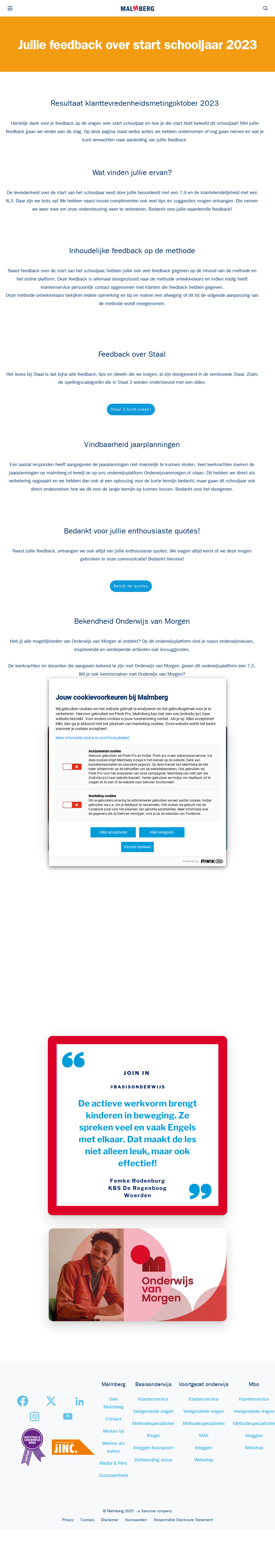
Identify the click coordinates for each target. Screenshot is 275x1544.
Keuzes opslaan (137, 847)
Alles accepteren (113, 832)
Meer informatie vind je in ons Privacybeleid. (93, 738)
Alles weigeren (162, 832)
